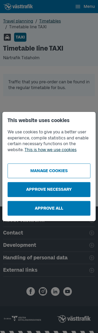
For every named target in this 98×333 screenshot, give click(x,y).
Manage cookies (49, 170)
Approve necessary (49, 189)
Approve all (49, 208)
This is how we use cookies (51, 149)
